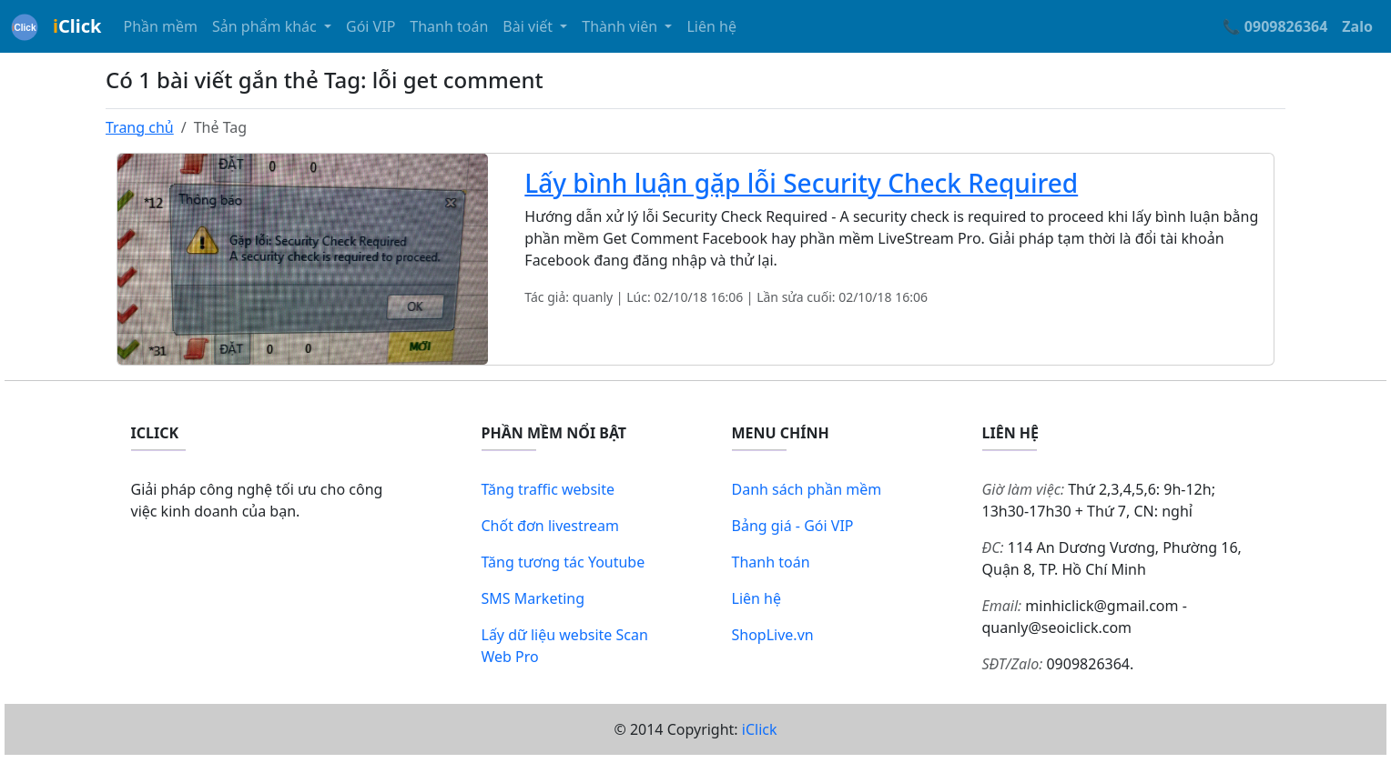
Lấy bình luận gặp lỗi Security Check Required (801, 183)
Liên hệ (711, 26)
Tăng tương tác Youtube (563, 562)
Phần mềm (160, 26)
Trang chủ (140, 127)
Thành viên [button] (621, 26)
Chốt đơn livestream (551, 526)
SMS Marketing (533, 598)
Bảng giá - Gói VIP (793, 526)
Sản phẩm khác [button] (266, 26)
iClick (759, 729)
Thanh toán (449, 26)
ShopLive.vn (773, 635)
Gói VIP (370, 26)
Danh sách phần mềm (807, 489)
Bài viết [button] (529, 26)
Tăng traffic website (548, 489)
